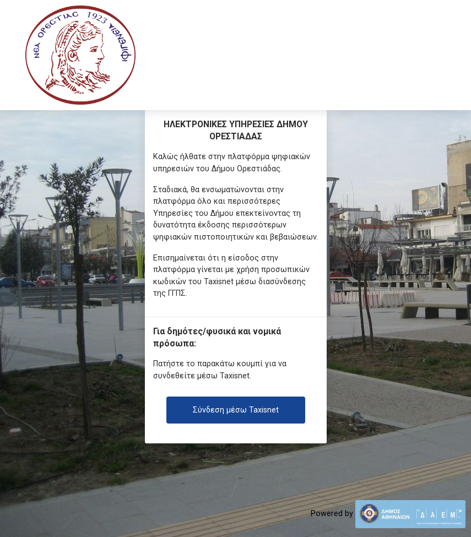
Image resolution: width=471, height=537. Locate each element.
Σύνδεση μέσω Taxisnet (236, 410)
